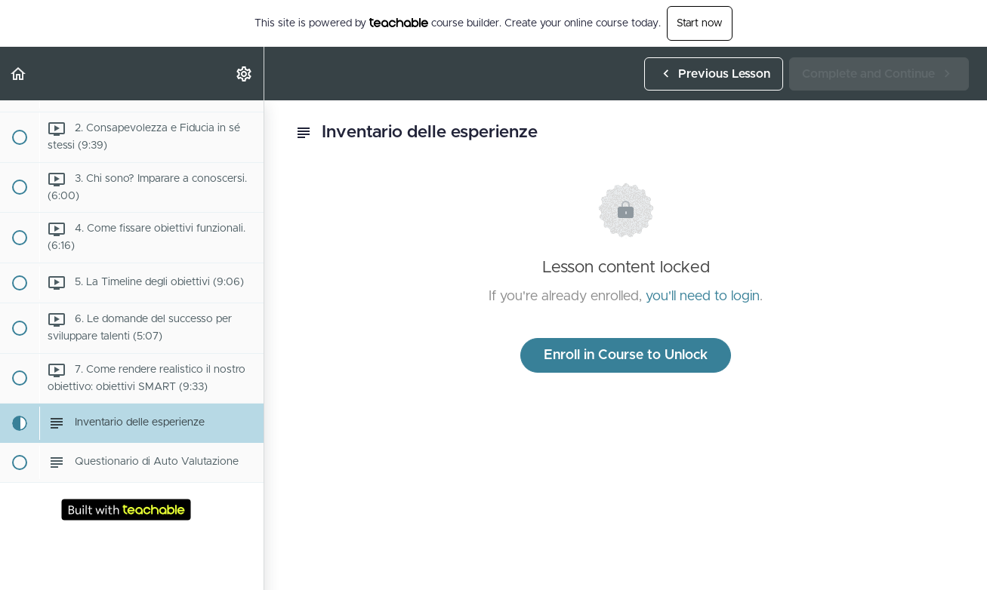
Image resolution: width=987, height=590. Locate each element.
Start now (700, 23)
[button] (19, 73)
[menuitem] (245, 73)
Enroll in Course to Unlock (626, 355)
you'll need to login (703, 296)
